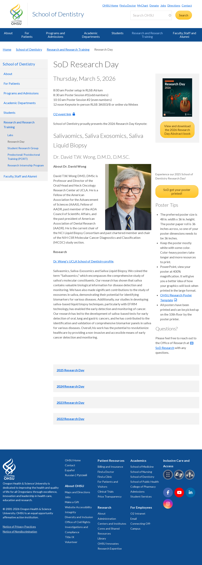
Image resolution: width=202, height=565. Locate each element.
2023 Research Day (70, 402)
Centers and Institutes (112, 523)
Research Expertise (110, 548)
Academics (138, 460)
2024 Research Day (70, 386)
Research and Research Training (147, 34)
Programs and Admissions (55, 34)
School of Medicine (142, 466)
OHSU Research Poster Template (176, 297)
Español (70, 470)
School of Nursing (141, 471)
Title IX (69, 537)
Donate (154, 5)
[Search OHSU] (151, 15)
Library (102, 538)
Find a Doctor (128, 5)
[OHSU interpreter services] (190, 479)
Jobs (163, 5)
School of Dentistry (58, 14)
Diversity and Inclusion (79, 517)
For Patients (27, 34)
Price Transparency (110, 496)
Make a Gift (72, 502)
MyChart (142, 5)
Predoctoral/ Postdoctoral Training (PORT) (23, 156)
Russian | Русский (76, 475)
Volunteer (71, 542)
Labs (10, 135)
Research (104, 507)
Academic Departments (91, 34)
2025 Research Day (70, 370)
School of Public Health (144, 481)
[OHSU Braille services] (168, 479)
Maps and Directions (77, 492)
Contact (187, 5)
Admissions (137, 491)
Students (117, 33)
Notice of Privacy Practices (19, 526)
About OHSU (74, 486)
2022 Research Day (70, 419)
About (8, 33)
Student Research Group (22, 148)
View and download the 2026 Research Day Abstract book (177, 129)
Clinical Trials (106, 491)
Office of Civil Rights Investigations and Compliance (77, 527)
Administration (107, 518)
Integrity (70, 512)
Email (133, 518)
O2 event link (62, 114)
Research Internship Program (25, 165)
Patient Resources (111, 460)
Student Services (141, 496)
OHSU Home (110, 5)
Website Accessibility (78, 507)
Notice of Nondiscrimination (20, 531)
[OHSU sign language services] (179, 479)
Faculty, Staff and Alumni (184, 34)
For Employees (141, 507)
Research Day (15, 141)
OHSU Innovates (108, 543)
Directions (173, 5)
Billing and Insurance (110, 466)
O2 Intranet (137, 513)
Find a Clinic (105, 476)
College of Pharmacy (143, 486)
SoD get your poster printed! (176, 191)
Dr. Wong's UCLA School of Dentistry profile (83, 261)
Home (7, 49)
